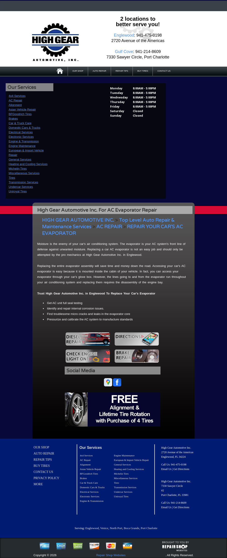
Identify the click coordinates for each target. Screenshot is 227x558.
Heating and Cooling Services (28, 164)
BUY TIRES (142, 71)
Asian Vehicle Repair (22, 109)
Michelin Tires (18, 168)
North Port (116, 528)
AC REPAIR (109, 227)
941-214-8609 (178, 502)
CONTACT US (163, 71)
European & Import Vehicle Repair (131, 460)
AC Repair (15, 100)
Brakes (13, 118)
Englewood (92, 528)
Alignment (15, 105)
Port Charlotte (149, 528)
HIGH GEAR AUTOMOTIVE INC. (78, 220)
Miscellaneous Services (24, 173)
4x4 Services (17, 96)
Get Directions (181, 469)
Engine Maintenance (22, 146)
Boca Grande (131, 528)
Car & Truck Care (20, 123)
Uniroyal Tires (18, 191)
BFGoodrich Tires (20, 114)
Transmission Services (23, 182)
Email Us (166, 469)
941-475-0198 (178, 464)
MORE (38, 484)
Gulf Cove (124, 51)
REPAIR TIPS (122, 71)
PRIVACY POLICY (46, 478)
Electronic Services (21, 136)
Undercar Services (21, 187)
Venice (104, 528)
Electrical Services (21, 132)
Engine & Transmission (24, 141)
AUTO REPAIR (99, 71)
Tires (12, 177)
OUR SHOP (77, 71)
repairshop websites (175, 548)
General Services (20, 159)
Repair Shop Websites (111, 555)
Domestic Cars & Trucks (24, 127)
